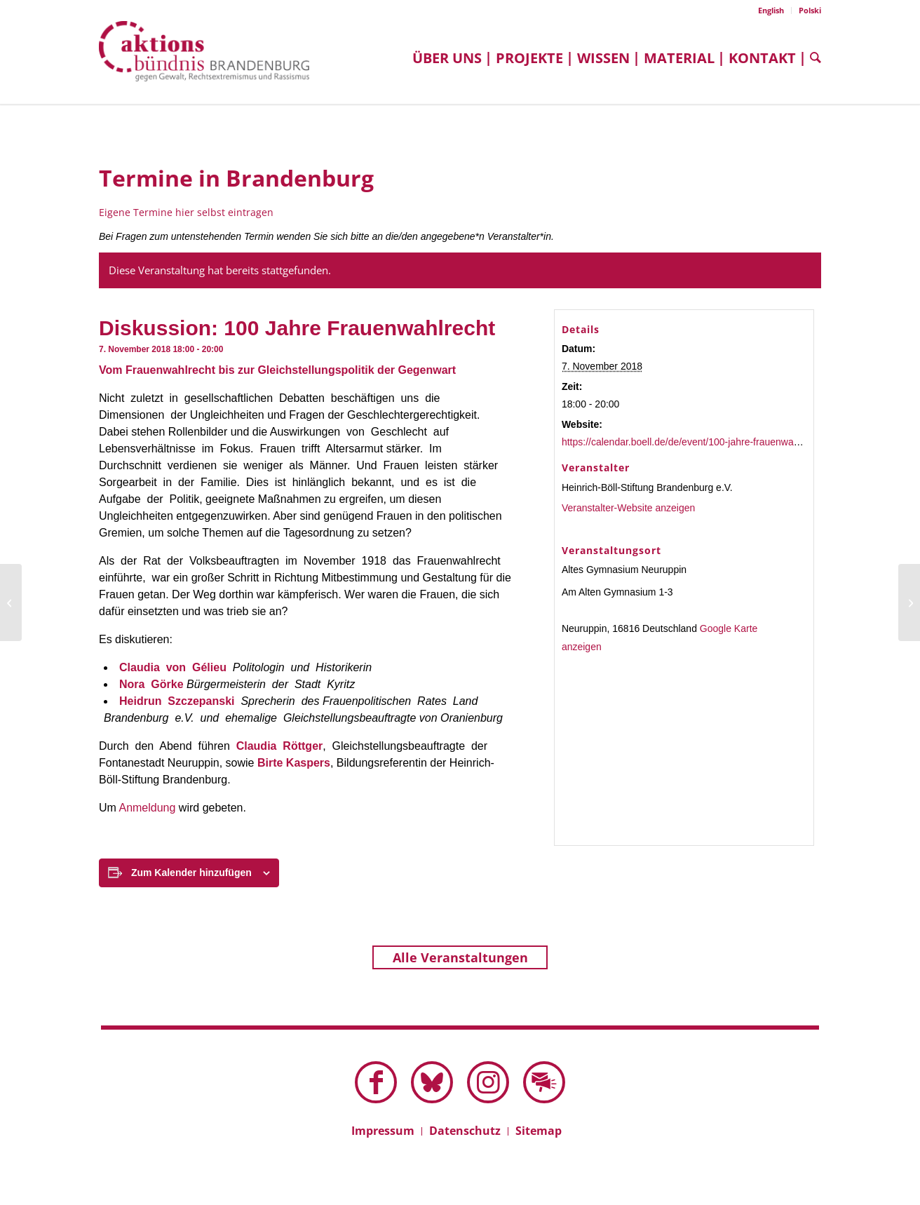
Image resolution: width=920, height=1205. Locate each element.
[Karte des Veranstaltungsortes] (684, 752)
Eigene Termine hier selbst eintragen (186, 212)
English (771, 10)
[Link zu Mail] (544, 1082)
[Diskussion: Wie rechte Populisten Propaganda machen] (909, 602)
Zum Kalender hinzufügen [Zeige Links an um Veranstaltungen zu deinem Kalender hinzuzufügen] (191, 872)
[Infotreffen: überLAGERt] (11, 602)
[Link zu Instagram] (488, 1082)
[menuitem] (771, 10)
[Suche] (812, 58)
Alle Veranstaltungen (460, 957)
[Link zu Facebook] (376, 1082)
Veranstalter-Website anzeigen (628, 507)
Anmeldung (147, 808)
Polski (810, 10)
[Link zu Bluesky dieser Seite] (432, 1082)
